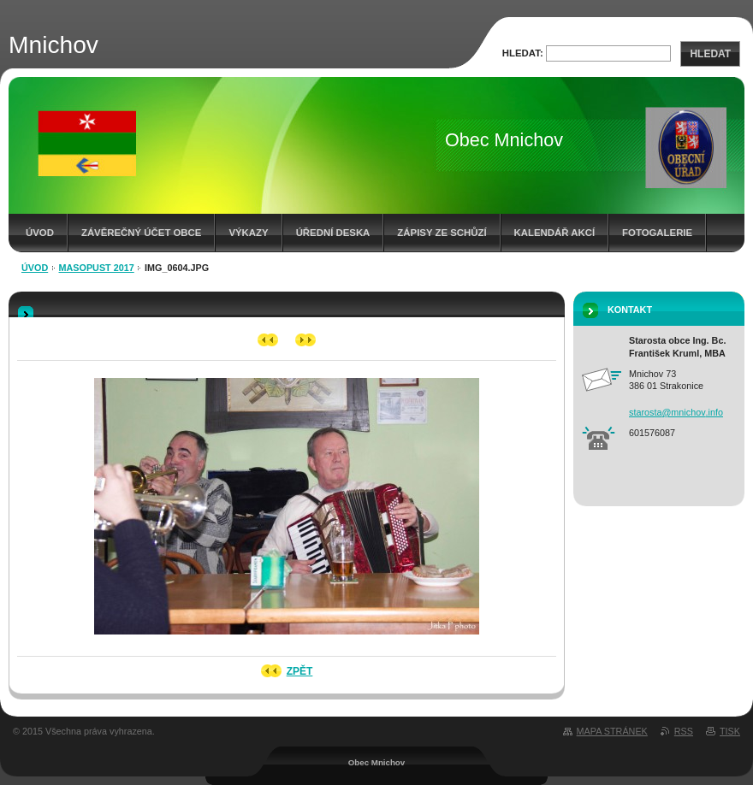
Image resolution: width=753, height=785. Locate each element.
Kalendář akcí (555, 232)
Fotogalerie (657, 232)
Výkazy (248, 232)
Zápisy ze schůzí (441, 232)
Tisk (730, 731)
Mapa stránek (612, 731)
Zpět (300, 671)
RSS (683, 731)
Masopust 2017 (96, 268)
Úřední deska (333, 232)
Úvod (40, 232)
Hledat (710, 54)
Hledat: (522, 53)
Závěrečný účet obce (141, 232)
